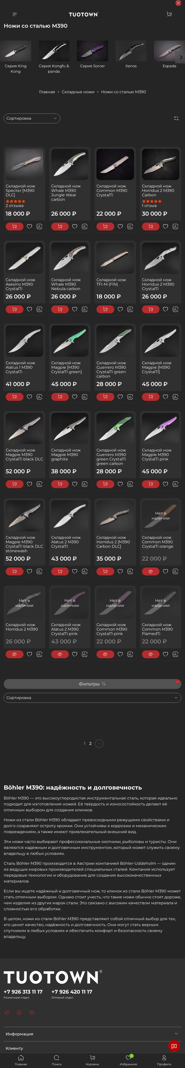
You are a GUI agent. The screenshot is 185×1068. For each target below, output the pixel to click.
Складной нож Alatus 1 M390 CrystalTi (20, 367)
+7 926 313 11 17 (23, 992)
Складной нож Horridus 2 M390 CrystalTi (158, 284)
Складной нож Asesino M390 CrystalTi (20, 284)
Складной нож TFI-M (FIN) (111, 282)
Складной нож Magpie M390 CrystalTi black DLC (24, 454)
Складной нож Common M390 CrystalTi (111, 190)
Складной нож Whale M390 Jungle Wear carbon (66, 193)
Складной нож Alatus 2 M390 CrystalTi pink (66, 629)
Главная (47, 92)
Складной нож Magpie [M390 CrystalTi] (156, 367)
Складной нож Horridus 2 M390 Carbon (158, 190)
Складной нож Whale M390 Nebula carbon (66, 284)
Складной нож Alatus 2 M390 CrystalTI (66, 542)
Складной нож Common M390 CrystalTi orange (157, 542)
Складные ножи (78, 92)
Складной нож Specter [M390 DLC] (20, 190)
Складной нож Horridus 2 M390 (22, 627)
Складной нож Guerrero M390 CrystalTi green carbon (111, 370)
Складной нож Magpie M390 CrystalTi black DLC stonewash (24, 544)
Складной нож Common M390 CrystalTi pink (111, 629)
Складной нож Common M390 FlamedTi (157, 629)
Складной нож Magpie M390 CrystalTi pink (156, 454)
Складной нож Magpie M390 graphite (66, 454)
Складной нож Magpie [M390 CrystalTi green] (66, 367)
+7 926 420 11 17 (71, 992)
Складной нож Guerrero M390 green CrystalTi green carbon (111, 457)
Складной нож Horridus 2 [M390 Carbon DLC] (113, 542)
